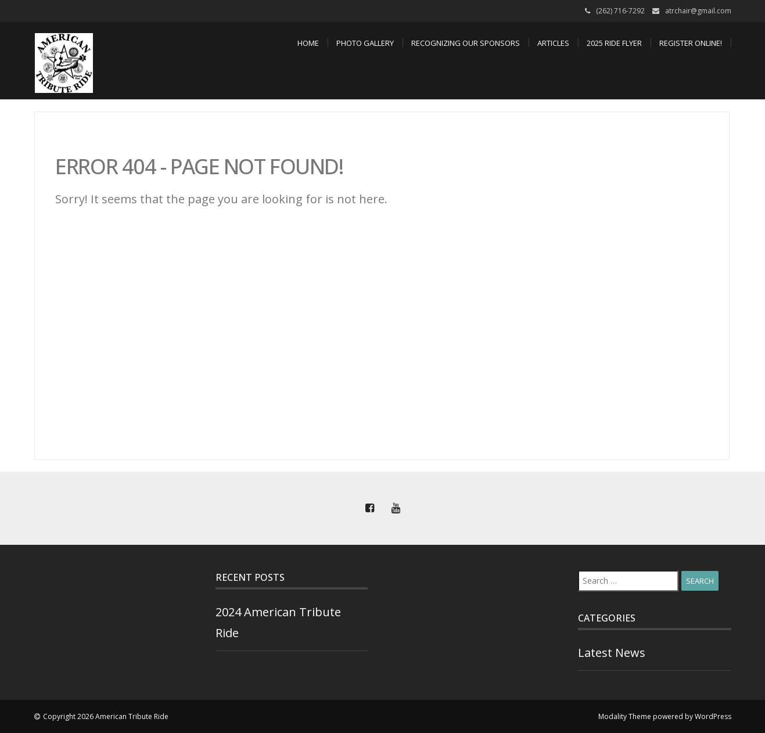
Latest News (611, 652)
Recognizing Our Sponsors (465, 43)
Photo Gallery (365, 43)
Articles (553, 43)
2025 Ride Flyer (614, 43)
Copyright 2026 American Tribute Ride (105, 716)
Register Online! (690, 43)
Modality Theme (624, 716)
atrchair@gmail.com (698, 11)
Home (308, 43)
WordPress (713, 716)
